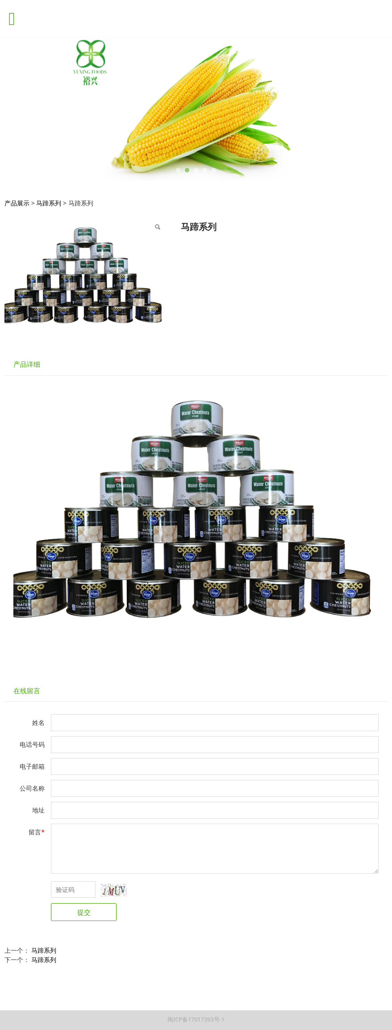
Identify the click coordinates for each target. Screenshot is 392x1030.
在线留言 (26, 690)
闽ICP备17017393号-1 (196, 1019)
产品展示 (16, 203)
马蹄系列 (48, 203)
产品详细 (26, 364)
